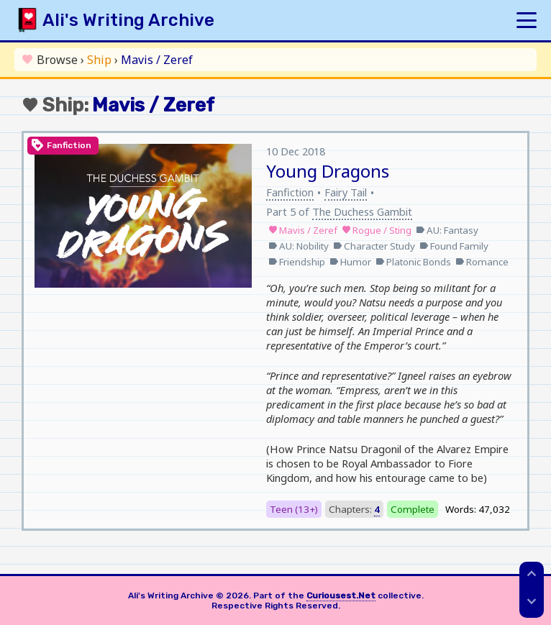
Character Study (374, 245)
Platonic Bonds (413, 261)
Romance (482, 261)
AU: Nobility (298, 245)
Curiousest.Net (340, 595)
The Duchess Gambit (362, 211)
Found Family (453, 245)
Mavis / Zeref (302, 230)
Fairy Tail (345, 192)
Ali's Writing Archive (128, 20)
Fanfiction (290, 192)
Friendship (296, 261)
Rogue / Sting (376, 230)
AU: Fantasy (447, 230)
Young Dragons (327, 171)
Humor (350, 261)
